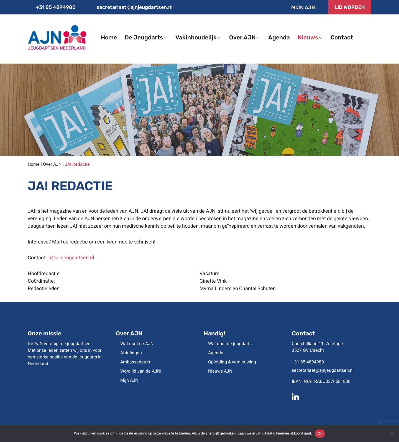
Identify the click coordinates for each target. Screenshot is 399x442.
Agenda (215, 353)
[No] (392, 433)
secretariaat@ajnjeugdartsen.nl (131, 7)
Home (34, 164)
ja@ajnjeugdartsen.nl (70, 258)
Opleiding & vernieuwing (232, 362)
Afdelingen (131, 353)
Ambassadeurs (135, 362)
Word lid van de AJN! (140, 371)
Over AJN (52, 164)
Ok (320, 433)
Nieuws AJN (220, 371)
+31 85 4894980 (52, 7)
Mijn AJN (298, 7)
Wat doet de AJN (137, 343)
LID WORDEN (350, 7)
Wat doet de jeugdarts (230, 343)
